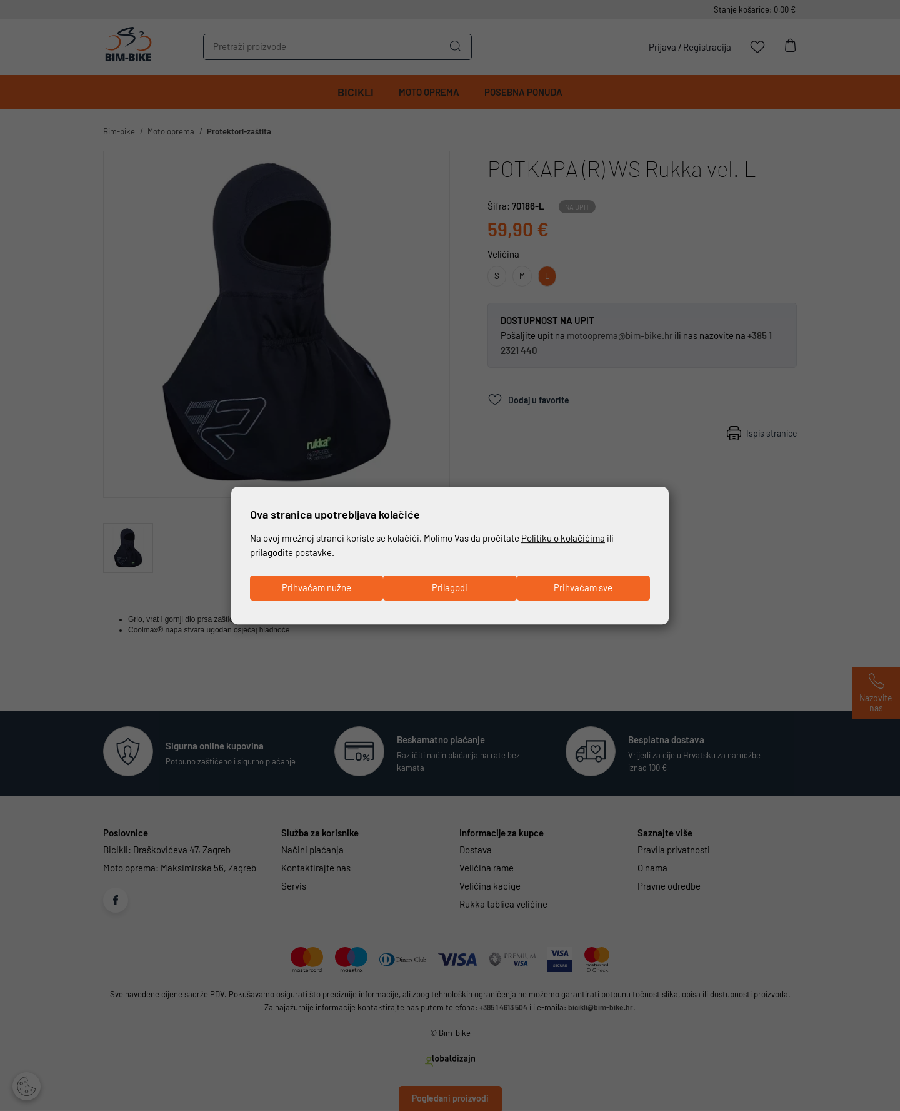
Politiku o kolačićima (563, 537)
